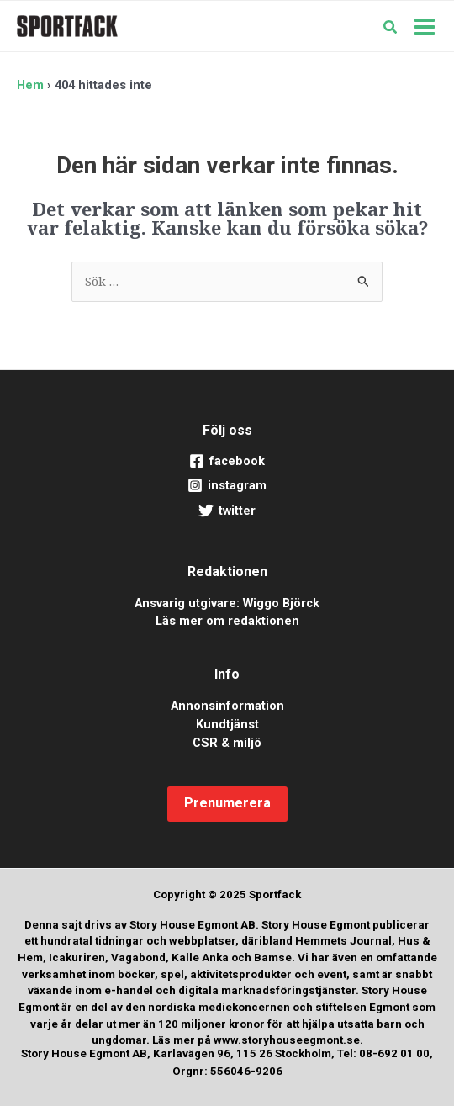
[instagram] (227, 486)
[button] (391, 29)
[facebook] (227, 461)
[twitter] (227, 511)
